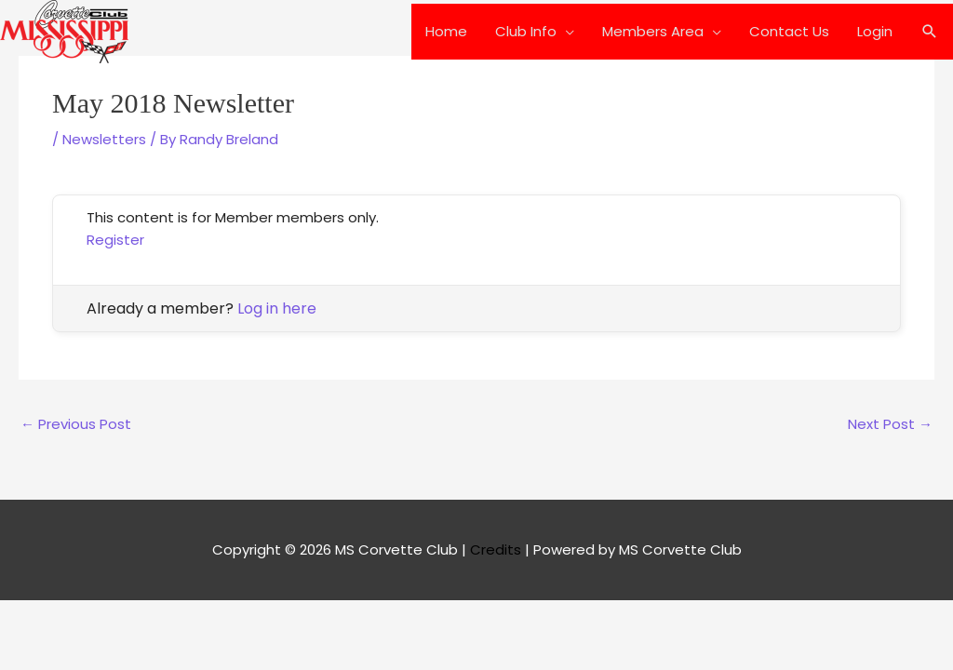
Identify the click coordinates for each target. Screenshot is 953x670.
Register (115, 239)
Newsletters (104, 139)
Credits (495, 549)
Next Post (890, 424)
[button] (929, 31)
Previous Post (75, 424)
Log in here (276, 308)
